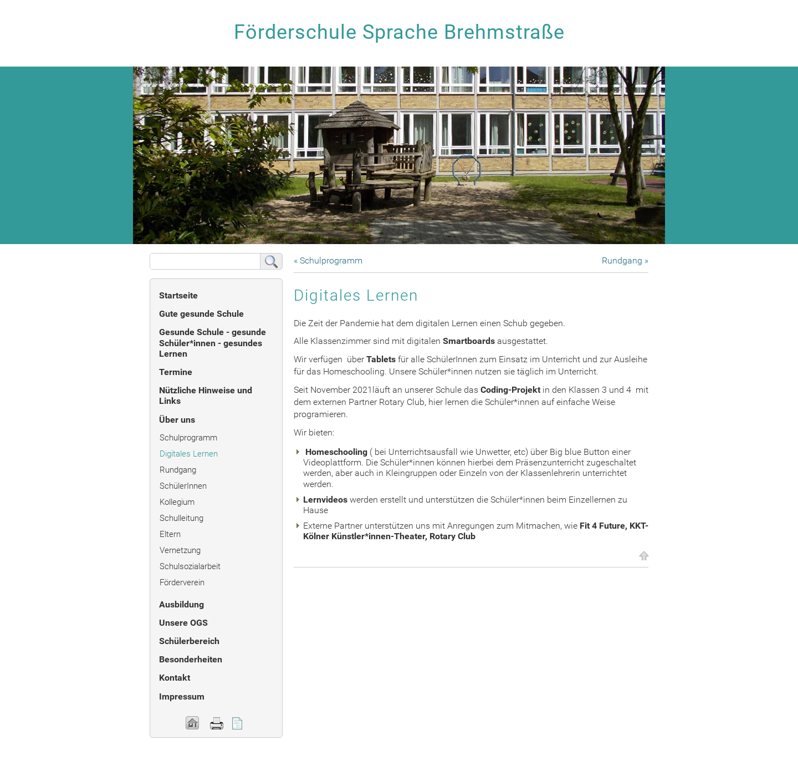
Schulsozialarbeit (190, 566)
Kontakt (174, 677)
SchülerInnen (183, 486)
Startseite (178, 295)
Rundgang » (625, 260)
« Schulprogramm (328, 260)
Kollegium (177, 502)
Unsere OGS (183, 622)
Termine (175, 372)
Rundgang (178, 470)
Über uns (177, 419)
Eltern (170, 534)
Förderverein (182, 582)
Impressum (181, 696)
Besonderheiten (190, 659)
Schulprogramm (188, 438)
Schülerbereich (189, 641)
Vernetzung (180, 550)
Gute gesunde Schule (201, 313)
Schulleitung (181, 518)
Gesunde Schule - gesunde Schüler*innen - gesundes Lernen (212, 342)
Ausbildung (181, 604)
